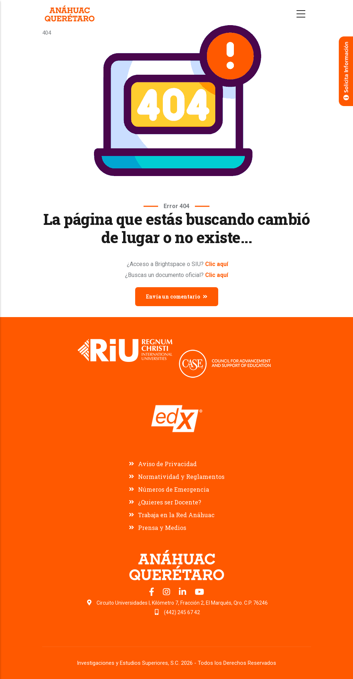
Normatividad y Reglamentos (181, 476)
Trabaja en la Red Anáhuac (176, 515)
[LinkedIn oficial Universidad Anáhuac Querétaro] (183, 593)
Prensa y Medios (162, 527)
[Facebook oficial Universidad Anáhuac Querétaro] (152, 593)
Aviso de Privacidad (167, 464)
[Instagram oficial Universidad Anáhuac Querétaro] (167, 593)
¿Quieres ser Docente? (169, 502)
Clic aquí (216, 264)
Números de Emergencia (173, 489)
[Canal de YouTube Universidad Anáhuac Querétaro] (199, 593)
